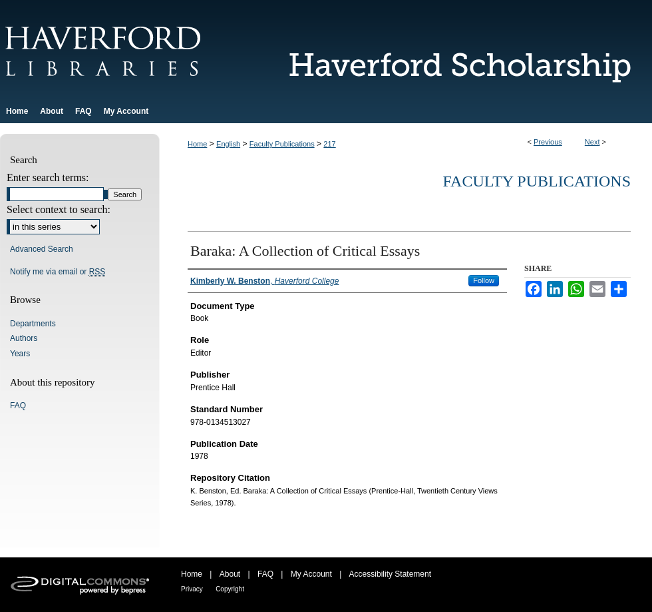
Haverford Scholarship (452, 49)
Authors (23, 338)
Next (592, 142)
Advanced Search (41, 249)
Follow (483, 280)
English (228, 144)
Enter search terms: (48, 177)
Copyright (230, 589)
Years (20, 353)
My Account (311, 574)
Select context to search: (58, 209)
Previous (548, 142)
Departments (33, 323)
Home (197, 144)
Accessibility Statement (390, 574)
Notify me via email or (57, 271)
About (230, 574)
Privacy (192, 589)
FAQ (18, 405)
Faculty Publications (282, 144)
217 (329, 144)
